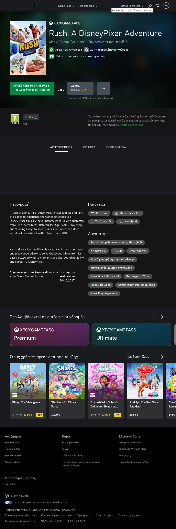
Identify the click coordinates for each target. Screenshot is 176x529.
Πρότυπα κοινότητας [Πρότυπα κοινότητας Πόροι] (72, 455)
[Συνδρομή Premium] (49, 334)
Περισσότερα (86, 5)
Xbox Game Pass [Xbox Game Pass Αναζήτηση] (13, 455)
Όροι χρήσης (83, 515)
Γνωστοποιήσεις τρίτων (130, 515)
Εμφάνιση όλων (138, 356)
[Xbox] (45, 5)
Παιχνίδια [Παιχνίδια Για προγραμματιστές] (10, 484)
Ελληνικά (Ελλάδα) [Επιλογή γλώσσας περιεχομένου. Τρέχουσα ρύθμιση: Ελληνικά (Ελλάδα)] (20, 495)
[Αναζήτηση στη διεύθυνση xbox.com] (149, 5)
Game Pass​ (64, 5)
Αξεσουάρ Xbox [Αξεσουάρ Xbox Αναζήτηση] (12, 462)
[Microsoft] (19, 5)
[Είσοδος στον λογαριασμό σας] (166, 5)
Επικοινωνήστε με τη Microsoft (20, 515)
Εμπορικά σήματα (104, 515)
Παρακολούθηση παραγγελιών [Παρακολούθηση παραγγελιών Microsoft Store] (134, 462)
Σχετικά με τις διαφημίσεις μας (20, 521)
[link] (28, 391)
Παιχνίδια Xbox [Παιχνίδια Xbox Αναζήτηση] (12, 449)
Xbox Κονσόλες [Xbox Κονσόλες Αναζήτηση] (12, 442)
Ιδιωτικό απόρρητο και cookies (56, 515)
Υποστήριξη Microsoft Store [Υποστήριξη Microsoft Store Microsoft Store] (132, 449)
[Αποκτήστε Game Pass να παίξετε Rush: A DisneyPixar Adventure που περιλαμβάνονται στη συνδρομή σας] (32, 88)
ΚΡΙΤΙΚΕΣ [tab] (89, 147)
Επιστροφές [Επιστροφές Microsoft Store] (125, 455)
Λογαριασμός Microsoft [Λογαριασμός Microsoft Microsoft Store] (130, 442)
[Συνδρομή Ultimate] (131, 334)
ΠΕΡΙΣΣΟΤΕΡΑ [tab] (116, 147)
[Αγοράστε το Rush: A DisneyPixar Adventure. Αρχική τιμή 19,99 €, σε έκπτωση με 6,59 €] (80, 88)
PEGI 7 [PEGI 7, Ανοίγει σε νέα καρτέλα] (31, 117)
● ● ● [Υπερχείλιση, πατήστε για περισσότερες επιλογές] (103, 88)
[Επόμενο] (162, 317)
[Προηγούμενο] (154, 317)
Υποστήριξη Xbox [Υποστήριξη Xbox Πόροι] (70, 442)
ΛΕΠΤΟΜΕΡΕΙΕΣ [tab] (61, 147)
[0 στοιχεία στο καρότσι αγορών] (157, 5)
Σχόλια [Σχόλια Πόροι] (65, 449)
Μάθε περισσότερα (132, 124)
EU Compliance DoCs (51, 521)
